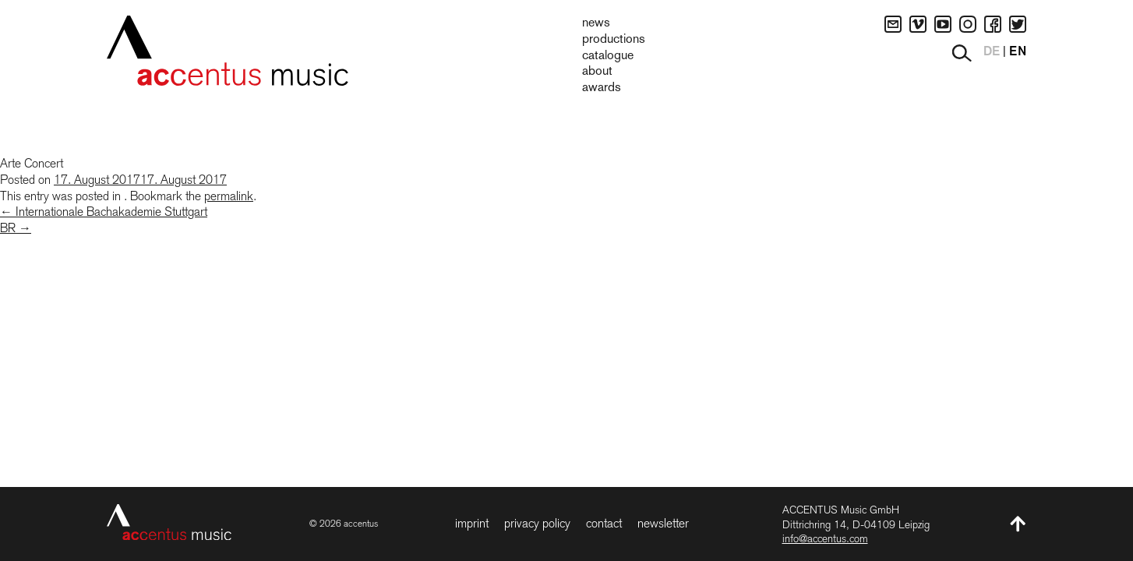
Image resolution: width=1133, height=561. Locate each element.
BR (15, 228)
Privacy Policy (537, 523)
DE (991, 52)
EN (1017, 52)
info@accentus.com (825, 538)
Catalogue (608, 56)
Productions (613, 40)
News (596, 23)
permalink (228, 196)
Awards (601, 88)
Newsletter (663, 523)
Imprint (472, 523)
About (597, 71)
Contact (604, 523)
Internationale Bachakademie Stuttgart (103, 211)
